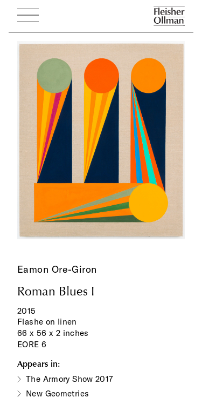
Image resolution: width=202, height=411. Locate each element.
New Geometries (57, 393)
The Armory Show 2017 (69, 379)
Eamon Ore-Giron (57, 269)
